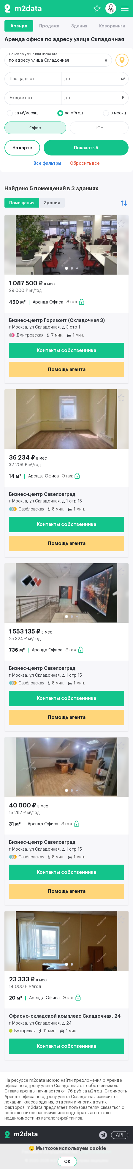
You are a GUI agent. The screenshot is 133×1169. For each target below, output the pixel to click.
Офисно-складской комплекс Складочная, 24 (65, 1016)
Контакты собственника (66, 350)
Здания (79, 26)
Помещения (21, 203)
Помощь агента (67, 369)
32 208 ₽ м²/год (25, 465)
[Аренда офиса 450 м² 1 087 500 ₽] (66, 245)
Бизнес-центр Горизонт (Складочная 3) (57, 320)
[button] (66, 268)
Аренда (18, 26)
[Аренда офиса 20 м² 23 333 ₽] (66, 941)
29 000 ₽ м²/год (25, 291)
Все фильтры (47, 163)
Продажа (49, 26)
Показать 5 (86, 148)
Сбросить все (85, 163)
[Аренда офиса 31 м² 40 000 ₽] (66, 767)
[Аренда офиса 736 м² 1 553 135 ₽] (66, 593)
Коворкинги (112, 26)
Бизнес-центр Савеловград (42, 494)
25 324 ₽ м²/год (25, 639)
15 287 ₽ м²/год (24, 813)
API (120, 1135)
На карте (22, 148)
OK (67, 1161)
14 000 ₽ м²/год (25, 987)
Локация (122, 60)
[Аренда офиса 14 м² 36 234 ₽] (66, 419)
